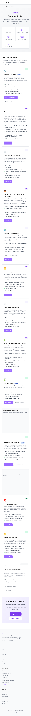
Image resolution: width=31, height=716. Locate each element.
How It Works (5, 652)
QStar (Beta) (4, 670)
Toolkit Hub (4, 684)
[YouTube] (16, 713)
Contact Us (4, 694)
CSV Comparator (5, 682)
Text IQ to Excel (5, 677)
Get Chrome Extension (10, 97)
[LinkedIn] (14, 713)
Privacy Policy (5, 696)
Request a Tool (16, 614)
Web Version (8, 402)
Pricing (3, 656)
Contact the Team (15, 618)
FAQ (3, 659)
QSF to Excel (5, 675)
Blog (3, 661)
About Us (4, 691)
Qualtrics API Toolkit (6, 673)
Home (3, 6)
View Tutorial (8, 101)
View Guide (8, 143)
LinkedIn (4, 703)
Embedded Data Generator (8, 680)
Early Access (5, 663)
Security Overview (6, 701)
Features (4, 654)
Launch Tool (8, 524)
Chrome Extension (19, 402)
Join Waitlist (8, 590)
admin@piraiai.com (7, 643)
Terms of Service (6, 699)
